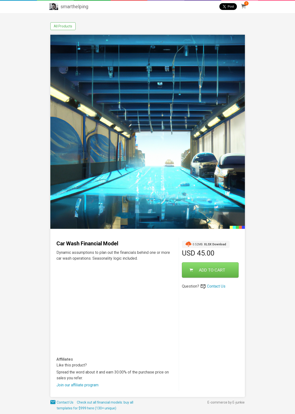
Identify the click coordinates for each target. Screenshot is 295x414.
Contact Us (216, 286)
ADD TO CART (207, 270)
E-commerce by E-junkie (226, 402)
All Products (63, 26)
